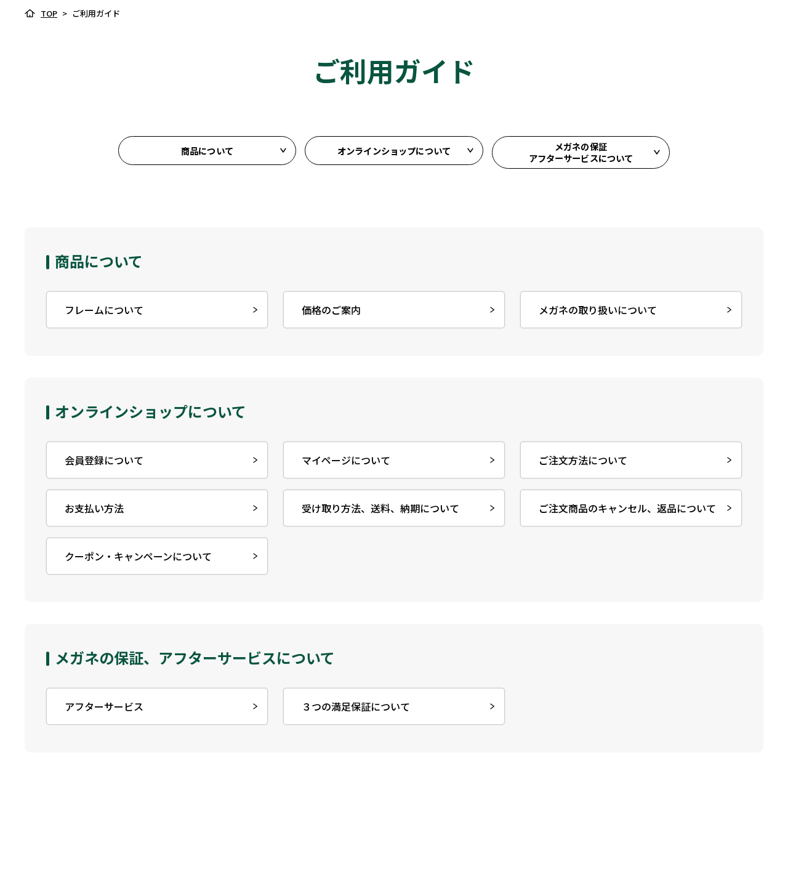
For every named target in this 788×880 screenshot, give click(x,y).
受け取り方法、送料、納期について (378, 512)
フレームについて (101, 314)
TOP (49, 13)
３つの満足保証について (353, 710)
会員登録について (101, 464)
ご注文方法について (580, 464)
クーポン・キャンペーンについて (135, 560)
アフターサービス (101, 710)
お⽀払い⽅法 (91, 512)
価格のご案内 (328, 314)
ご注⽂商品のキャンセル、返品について (625, 512)
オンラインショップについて (394, 154)
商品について (207, 154)
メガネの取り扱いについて (595, 314)
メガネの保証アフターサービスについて (581, 154)
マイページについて (343, 464)
